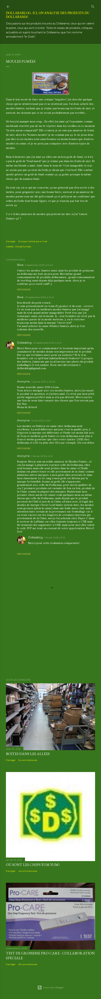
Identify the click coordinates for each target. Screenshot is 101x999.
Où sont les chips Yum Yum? (33, 864)
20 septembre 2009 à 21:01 (39, 297)
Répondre (24, 289)
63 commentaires (27, 964)
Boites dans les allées (28, 753)
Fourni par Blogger (50, 987)
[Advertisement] (50, 643)
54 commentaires (27, 760)
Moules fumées (23, 246)
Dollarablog (24, 342)
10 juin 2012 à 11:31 (40, 420)
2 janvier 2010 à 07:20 (43, 381)
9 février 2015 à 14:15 (41, 456)
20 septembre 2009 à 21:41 (47, 342)
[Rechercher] (93, 5)
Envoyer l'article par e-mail (32, 241)
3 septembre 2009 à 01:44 (39, 265)
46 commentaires (27, 871)
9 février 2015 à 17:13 (54, 537)
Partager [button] (11, 241)
